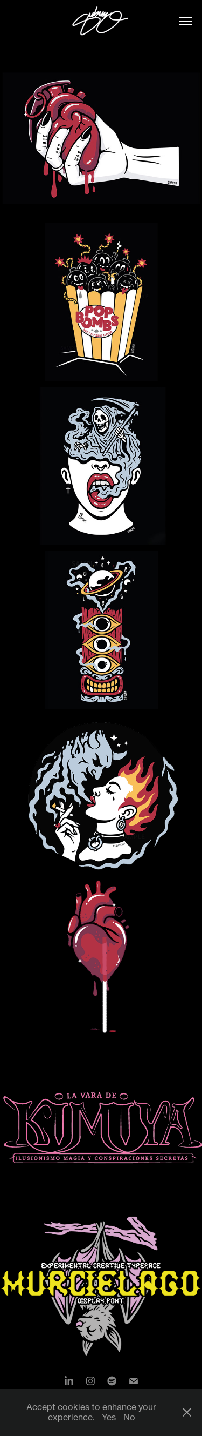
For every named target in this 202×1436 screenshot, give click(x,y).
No (129, 1417)
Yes (109, 1417)
